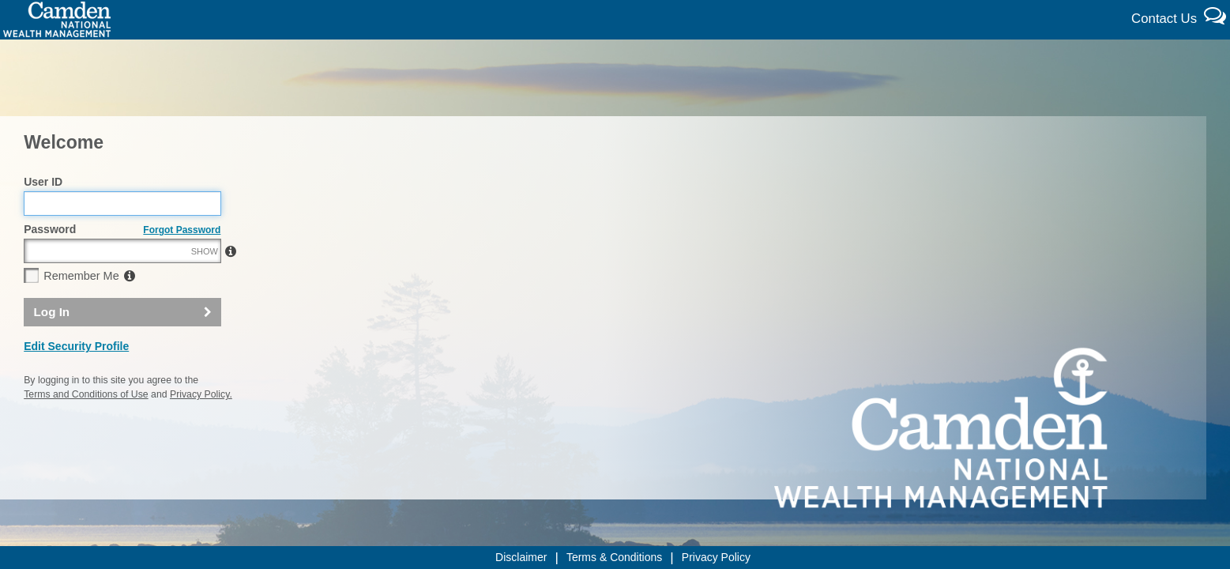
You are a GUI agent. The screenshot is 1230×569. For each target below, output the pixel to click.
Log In (52, 345)
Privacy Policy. (201, 428)
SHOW (204, 285)
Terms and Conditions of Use (86, 428)
